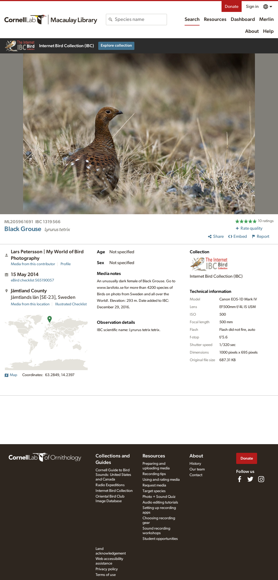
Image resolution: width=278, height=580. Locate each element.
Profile (66, 264)
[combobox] (140, 19)
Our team (197, 469)
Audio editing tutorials (160, 502)
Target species (154, 491)
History (195, 464)
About (252, 31)
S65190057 (32, 280)
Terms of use (106, 575)
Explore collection (116, 45)
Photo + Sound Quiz (159, 497)
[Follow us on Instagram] (261, 479)
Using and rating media (161, 480)
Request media (154, 485)
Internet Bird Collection (114, 491)
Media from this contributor (33, 264)
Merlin (266, 19)
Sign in (252, 6)
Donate (231, 6)
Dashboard (243, 19)
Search (192, 19)
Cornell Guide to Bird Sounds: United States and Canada (113, 474)
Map (10, 375)
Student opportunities (160, 539)
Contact (195, 475)
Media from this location (30, 304)
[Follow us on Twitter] (250, 479)
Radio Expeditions (110, 485)
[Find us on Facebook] (239, 479)
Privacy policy (107, 569)
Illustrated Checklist (71, 304)
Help (268, 31)
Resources (215, 19)
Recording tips (154, 474)
